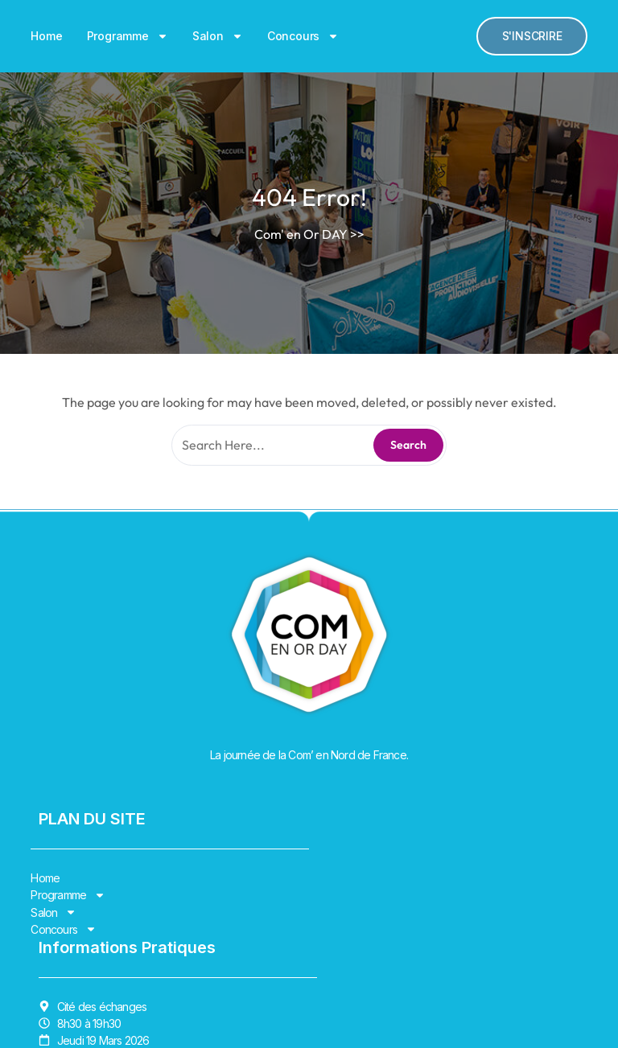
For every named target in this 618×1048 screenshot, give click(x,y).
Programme (127, 36)
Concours (303, 36)
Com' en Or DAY (301, 234)
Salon (217, 36)
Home (46, 36)
